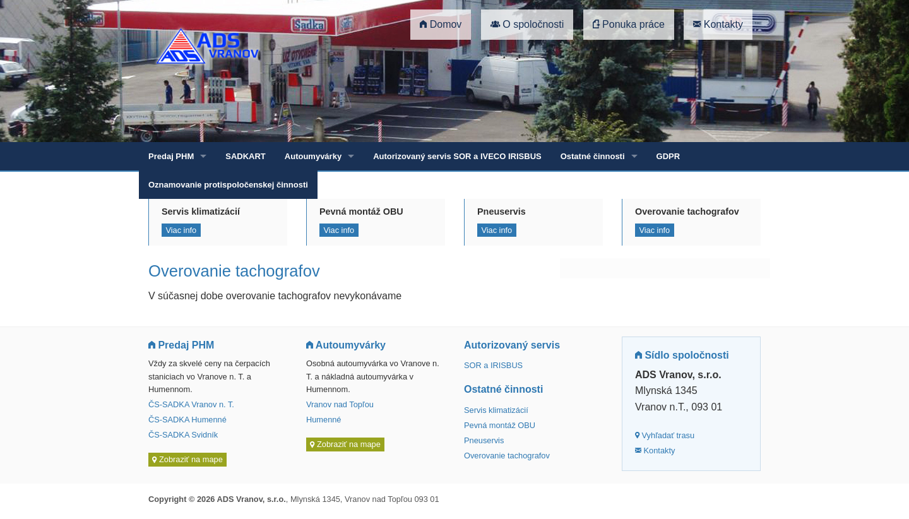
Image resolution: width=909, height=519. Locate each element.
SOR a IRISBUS (493, 365)
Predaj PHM (171, 156)
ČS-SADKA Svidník (183, 434)
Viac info (180, 230)
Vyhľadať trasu (664, 435)
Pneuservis (484, 440)
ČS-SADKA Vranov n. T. (191, 404)
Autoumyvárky (313, 156)
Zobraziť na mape (187, 460)
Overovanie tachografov (507, 455)
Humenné (324, 419)
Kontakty (718, 24)
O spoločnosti (527, 24)
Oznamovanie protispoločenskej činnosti (228, 184)
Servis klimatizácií (496, 410)
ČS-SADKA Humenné (187, 419)
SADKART (245, 156)
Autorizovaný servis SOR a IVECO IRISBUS (457, 156)
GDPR (668, 156)
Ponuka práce (629, 24)
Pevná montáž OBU (499, 425)
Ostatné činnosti (593, 156)
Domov (440, 24)
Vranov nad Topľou (340, 404)
